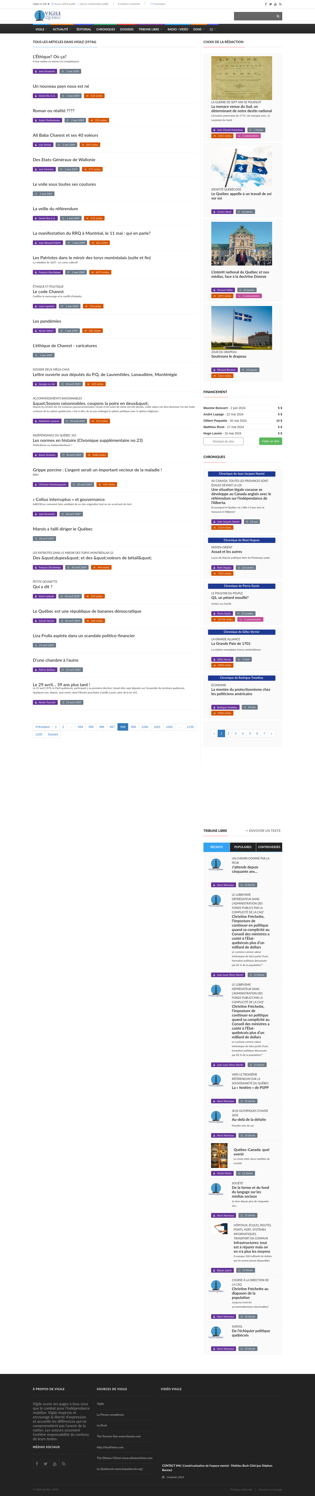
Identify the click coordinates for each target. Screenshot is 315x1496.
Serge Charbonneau (49, 120)
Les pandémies (47, 321)
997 (112, 727)
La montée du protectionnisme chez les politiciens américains (240, 691)
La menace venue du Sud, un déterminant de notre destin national (241, 108)
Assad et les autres (226, 551)
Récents (216, 847)
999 (133, 727)
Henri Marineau (225, 885)
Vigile (39, 29)
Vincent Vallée (225, 290)
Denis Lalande (46, 596)
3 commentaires (251, 295)
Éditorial (84, 29)
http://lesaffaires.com (110, 1447)
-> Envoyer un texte (263, 831)
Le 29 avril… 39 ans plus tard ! (61, 684)
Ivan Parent (45, 144)
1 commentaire (250, 135)
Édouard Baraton (226, 369)
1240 (38, 734)
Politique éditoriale (241, 1489)
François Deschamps (50, 272)
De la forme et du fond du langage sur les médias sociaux (250, 1192)
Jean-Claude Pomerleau (230, 129)
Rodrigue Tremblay (227, 707)
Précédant (43, 727)
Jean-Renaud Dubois (50, 242)
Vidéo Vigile (171, 1389)
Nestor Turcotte (47, 702)
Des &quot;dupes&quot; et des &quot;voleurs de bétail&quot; (92, 557)
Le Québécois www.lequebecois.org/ (120, 1469)
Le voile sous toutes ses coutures (64, 184)
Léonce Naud (224, 211)
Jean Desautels (47, 71)
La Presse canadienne (110, 1414)
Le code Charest (48, 291)
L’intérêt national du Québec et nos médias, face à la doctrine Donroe (240, 274)
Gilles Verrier (224, 659)
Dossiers (126, 29)
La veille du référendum (55, 208)
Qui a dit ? (42, 586)
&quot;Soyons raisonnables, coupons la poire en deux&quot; (91, 403)
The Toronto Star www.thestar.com (119, 1436)
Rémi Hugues (224, 567)
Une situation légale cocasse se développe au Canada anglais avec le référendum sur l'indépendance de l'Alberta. (241, 496)
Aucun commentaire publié (94, 3)
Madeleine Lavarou (49, 421)
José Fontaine (46, 169)
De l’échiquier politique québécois (251, 1333)
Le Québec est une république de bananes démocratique (87, 611)
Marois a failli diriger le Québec (63, 528)
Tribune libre (215, 831)
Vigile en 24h (40, 3)
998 (122, 727)
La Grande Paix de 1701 (231, 643)
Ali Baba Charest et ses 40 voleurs (65, 135)
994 (80, 727)
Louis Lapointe (46, 306)
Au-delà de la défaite (249, 1119)
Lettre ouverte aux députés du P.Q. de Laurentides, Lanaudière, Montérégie (105, 374)
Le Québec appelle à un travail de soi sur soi (241, 196)
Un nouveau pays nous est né (61, 86)
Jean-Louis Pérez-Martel (230, 974)
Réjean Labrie (224, 1270)
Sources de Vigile (112, 1389)
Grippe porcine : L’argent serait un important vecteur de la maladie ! (97, 469)
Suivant (53, 734)
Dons (197, 29)
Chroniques (105, 29)
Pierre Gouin (224, 613)
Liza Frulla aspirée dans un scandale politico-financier (84, 635)
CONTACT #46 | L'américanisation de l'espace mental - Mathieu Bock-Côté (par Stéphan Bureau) (217, 1468)
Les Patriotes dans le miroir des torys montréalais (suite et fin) (92, 257)
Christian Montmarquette (52, 484)
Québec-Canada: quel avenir (251, 1152)
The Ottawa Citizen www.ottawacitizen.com (124, 1458)
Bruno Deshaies (47, 454)
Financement (215, 392)
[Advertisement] (240, 788)
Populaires (243, 847)
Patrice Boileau (47, 669)
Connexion (159, 3)
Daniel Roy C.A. (47, 95)
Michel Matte (224, 1173)
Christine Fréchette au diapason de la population (250, 1293)
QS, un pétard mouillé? (230, 597)
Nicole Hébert (46, 330)
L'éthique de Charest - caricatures (65, 345)
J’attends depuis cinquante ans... (245, 869)
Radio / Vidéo (178, 29)
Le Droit (102, 1425)
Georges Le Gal (47, 384)
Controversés (269, 847)
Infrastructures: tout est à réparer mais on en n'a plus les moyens (252, 1247)
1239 (190, 727)
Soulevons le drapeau (228, 356)
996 (101, 727)
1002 (169, 727)
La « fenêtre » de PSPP (250, 1087)
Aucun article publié (64, 3)
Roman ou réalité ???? (54, 110)
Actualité (60, 29)
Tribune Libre (149, 29)
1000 (145, 727)
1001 (157, 727)
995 (91, 727)
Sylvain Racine (46, 620)
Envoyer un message (270, 1489)
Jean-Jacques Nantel (228, 521)
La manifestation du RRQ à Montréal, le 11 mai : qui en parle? (91, 233)
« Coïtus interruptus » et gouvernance (69, 499)
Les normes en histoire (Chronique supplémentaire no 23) (88, 440)
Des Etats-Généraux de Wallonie (64, 159)
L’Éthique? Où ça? (49, 56)
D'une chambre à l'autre (56, 660)
